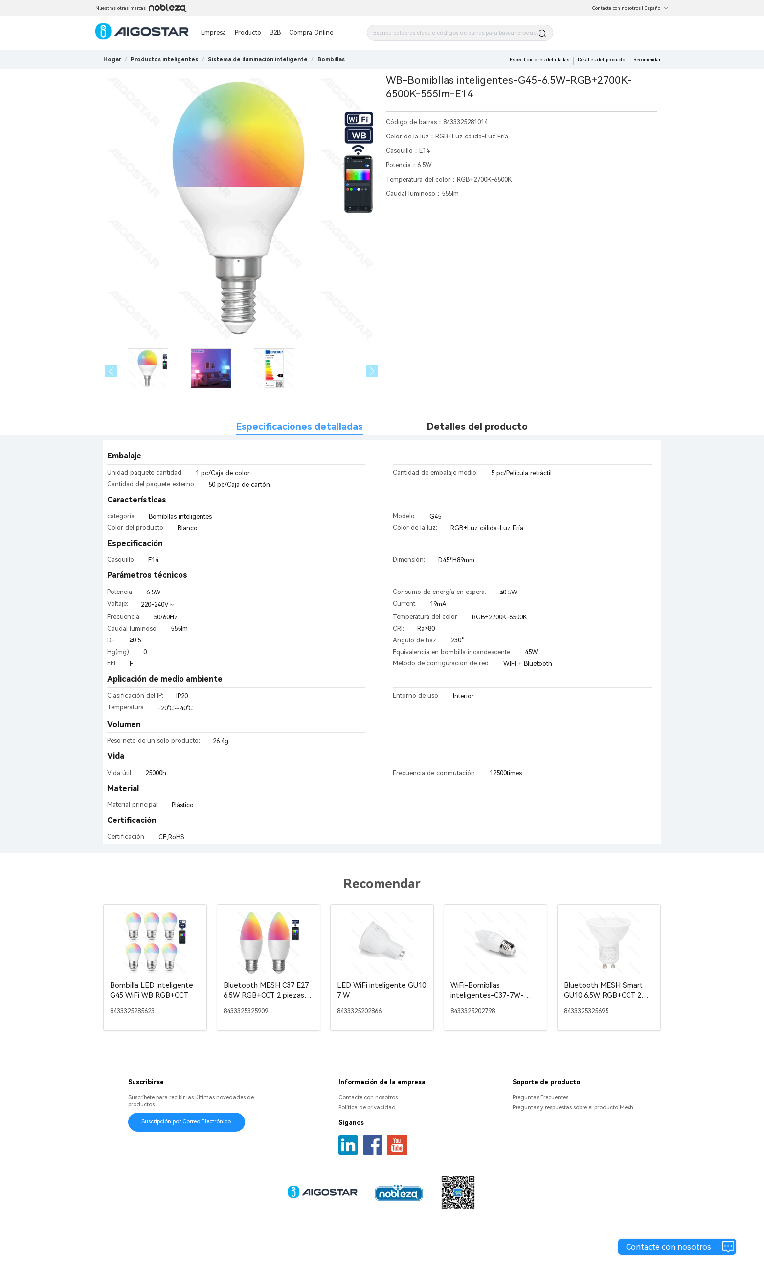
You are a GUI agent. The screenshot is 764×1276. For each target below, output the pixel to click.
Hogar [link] (112, 59)
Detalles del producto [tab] (477, 426)
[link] (164, 59)
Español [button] (656, 8)
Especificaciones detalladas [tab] (299, 426)
